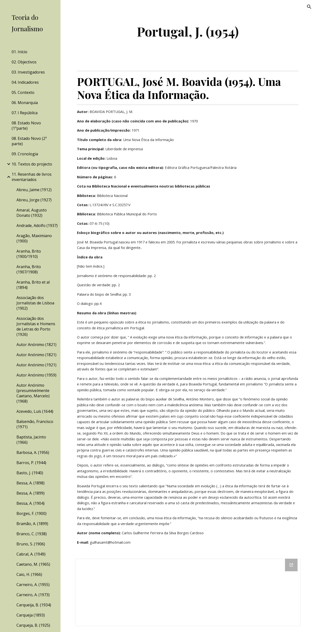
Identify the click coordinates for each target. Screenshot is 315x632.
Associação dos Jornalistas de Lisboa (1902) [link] (35, 303)
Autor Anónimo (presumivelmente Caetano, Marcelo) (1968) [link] (33, 393)
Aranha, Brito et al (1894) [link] (33, 284)
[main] (187, 31)
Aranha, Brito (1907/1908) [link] (28, 269)
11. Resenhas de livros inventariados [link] (32, 177)
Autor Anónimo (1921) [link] (36, 365)
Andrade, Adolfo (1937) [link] (37, 225)
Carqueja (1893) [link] (30, 615)
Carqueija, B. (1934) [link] (33, 605)
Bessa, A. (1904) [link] (30, 503)
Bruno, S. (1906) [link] (30, 544)
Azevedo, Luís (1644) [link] (34, 411)
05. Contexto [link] (23, 92)
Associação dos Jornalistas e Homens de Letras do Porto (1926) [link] (35, 326)
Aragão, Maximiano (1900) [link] (34, 238)
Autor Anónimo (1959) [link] (36, 375)
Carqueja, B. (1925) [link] (33, 625)
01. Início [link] (19, 51)
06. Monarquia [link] (25, 102)
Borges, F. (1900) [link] (31, 513)
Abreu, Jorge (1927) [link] (34, 200)
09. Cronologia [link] (25, 154)
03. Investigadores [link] (28, 72)
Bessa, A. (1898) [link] (30, 483)
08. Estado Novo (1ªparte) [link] (26, 125)
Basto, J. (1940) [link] (29, 472)
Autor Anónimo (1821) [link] (36, 344)
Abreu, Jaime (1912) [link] (34, 189)
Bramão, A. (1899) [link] (32, 523)
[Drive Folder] (187, 592)
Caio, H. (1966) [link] (29, 574)
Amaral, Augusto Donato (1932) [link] (31, 212)
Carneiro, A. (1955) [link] (33, 584)
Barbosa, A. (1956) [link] (32, 452)
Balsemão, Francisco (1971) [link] (34, 424)
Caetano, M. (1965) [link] (33, 564)
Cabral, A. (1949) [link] (31, 554)
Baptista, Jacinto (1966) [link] (31, 439)
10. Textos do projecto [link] (32, 164)
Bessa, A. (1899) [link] (30, 493)
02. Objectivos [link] (24, 62)
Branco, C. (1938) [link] (31, 533)
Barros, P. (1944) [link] (31, 462)
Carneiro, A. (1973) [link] (33, 594)
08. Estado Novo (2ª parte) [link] (29, 141)
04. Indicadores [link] (25, 82)
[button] (309, 7)
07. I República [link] (25, 112)
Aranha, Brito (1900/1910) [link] (28, 253)
